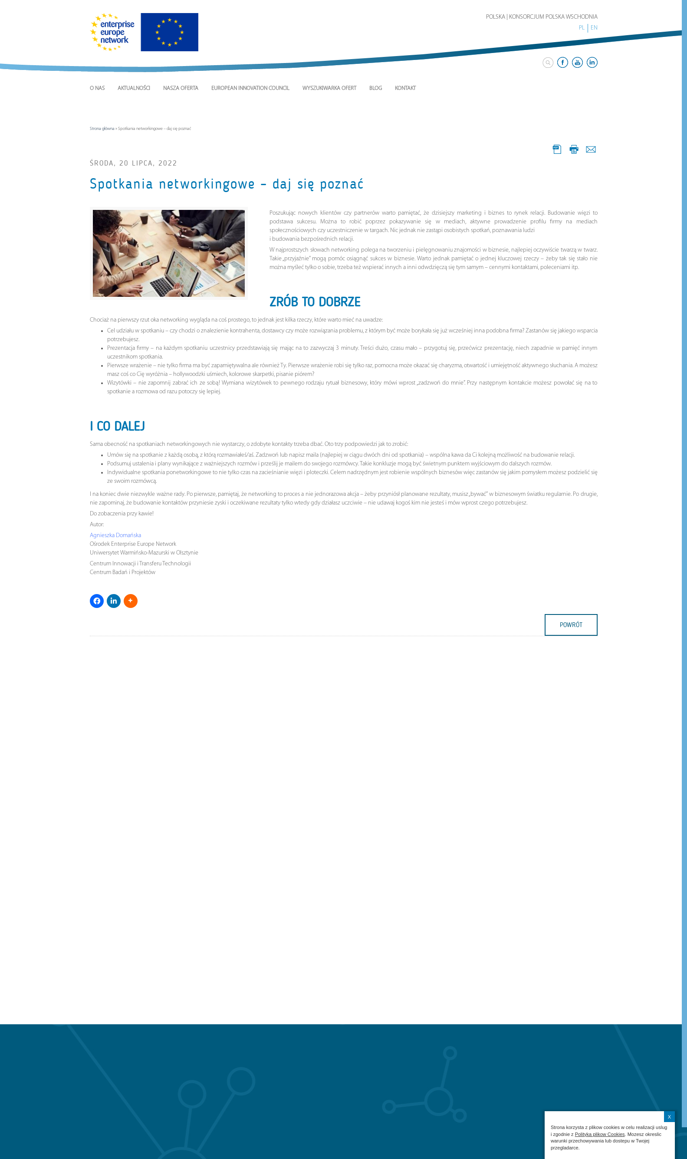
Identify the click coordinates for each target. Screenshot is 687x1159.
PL (582, 28)
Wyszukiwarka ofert (329, 88)
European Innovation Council (250, 88)
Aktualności (134, 88)
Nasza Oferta (180, 88)
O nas (97, 88)
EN (594, 28)
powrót (571, 625)
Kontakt (405, 88)
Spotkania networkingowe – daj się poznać (227, 184)
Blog (375, 88)
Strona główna (102, 128)
